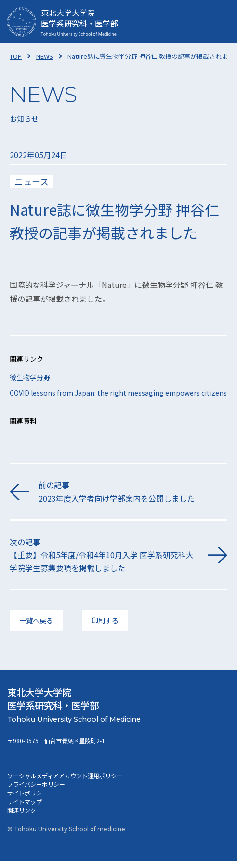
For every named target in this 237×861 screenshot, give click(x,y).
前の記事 (133, 492)
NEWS (44, 56)
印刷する (105, 620)
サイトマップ (24, 801)
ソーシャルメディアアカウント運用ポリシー (64, 775)
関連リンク (21, 810)
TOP (16, 56)
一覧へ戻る (36, 620)
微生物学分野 (30, 377)
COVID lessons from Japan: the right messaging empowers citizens (118, 392)
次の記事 (104, 555)
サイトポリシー (27, 793)
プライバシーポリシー (36, 784)
